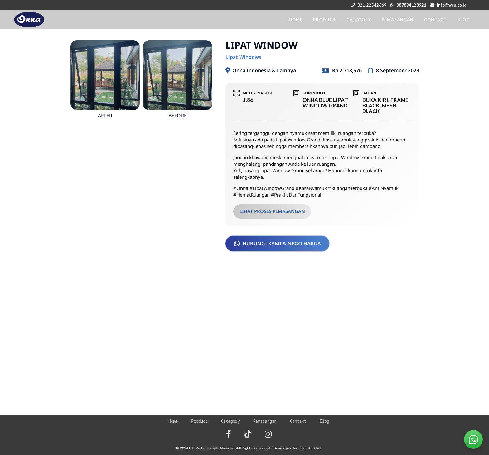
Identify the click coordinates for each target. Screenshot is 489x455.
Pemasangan (265, 421)
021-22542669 (371, 4)
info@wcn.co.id (452, 4)
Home (173, 421)
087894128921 (411, 4)
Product (199, 421)
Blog (324, 421)
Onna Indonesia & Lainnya (264, 70)
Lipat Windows (243, 57)
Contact (298, 421)
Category (230, 421)
